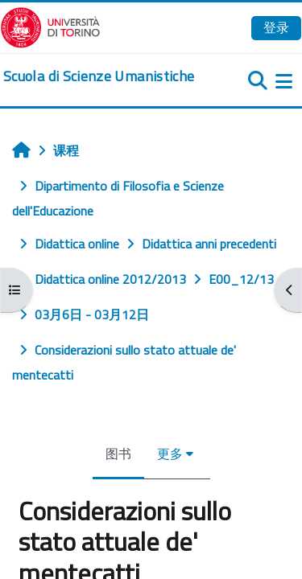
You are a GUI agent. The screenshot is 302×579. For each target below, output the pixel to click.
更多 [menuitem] (170, 453)
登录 (276, 27)
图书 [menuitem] (118, 453)
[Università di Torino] (50, 25)
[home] (98, 76)
